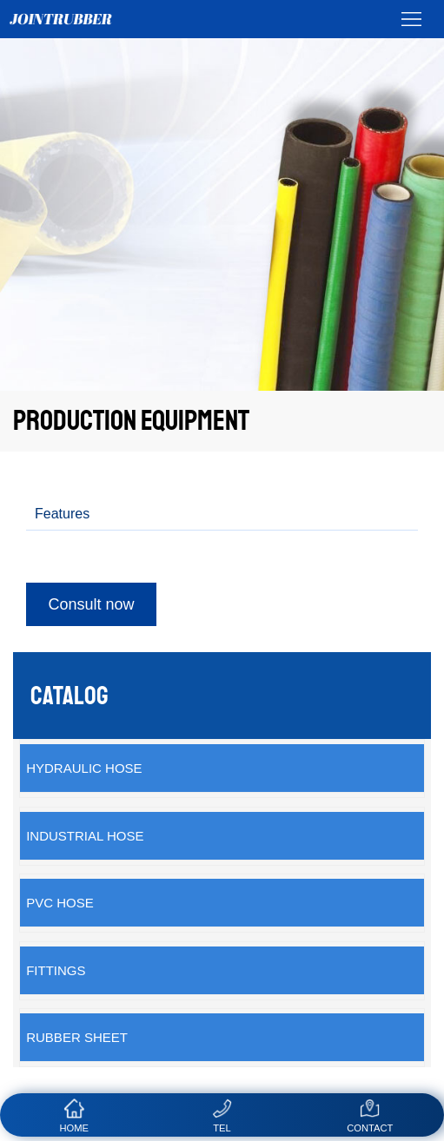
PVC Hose (60, 902)
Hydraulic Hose (84, 768)
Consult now (91, 604)
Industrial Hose (84, 835)
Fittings (55, 970)
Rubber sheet (77, 1037)
